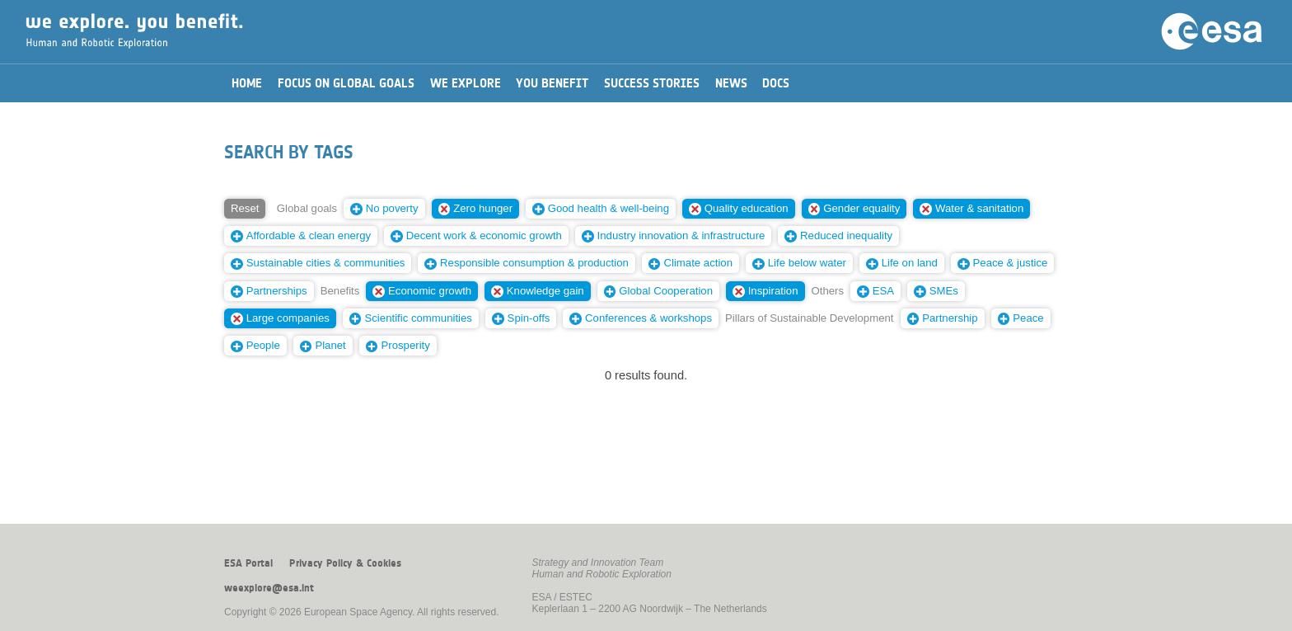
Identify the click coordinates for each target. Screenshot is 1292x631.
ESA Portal (248, 563)
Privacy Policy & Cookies (345, 563)
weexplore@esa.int (269, 588)
